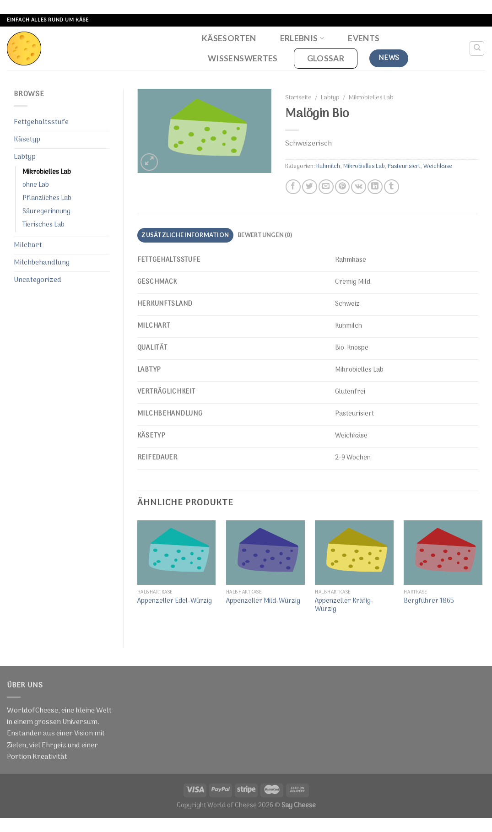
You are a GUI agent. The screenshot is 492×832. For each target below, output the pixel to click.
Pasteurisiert (404, 166)
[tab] (185, 235)
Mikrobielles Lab (46, 172)
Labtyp (25, 157)
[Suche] (477, 48)
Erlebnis (302, 38)
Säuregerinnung (46, 211)
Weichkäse (437, 166)
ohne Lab (35, 185)
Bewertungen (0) (265, 234)
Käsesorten (229, 38)
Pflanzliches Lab (46, 198)
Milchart (28, 245)
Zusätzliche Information (185, 234)
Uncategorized (37, 280)
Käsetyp (27, 140)
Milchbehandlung (42, 263)
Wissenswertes (243, 58)
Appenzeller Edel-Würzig (174, 601)
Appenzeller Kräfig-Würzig (344, 605)
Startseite (298, 98)
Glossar (325, 58)
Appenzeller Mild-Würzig (263, 601)
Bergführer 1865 (429, 601)
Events (363, 38)
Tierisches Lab (43, 225)
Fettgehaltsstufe (41, 122)
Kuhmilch (328, 166)
